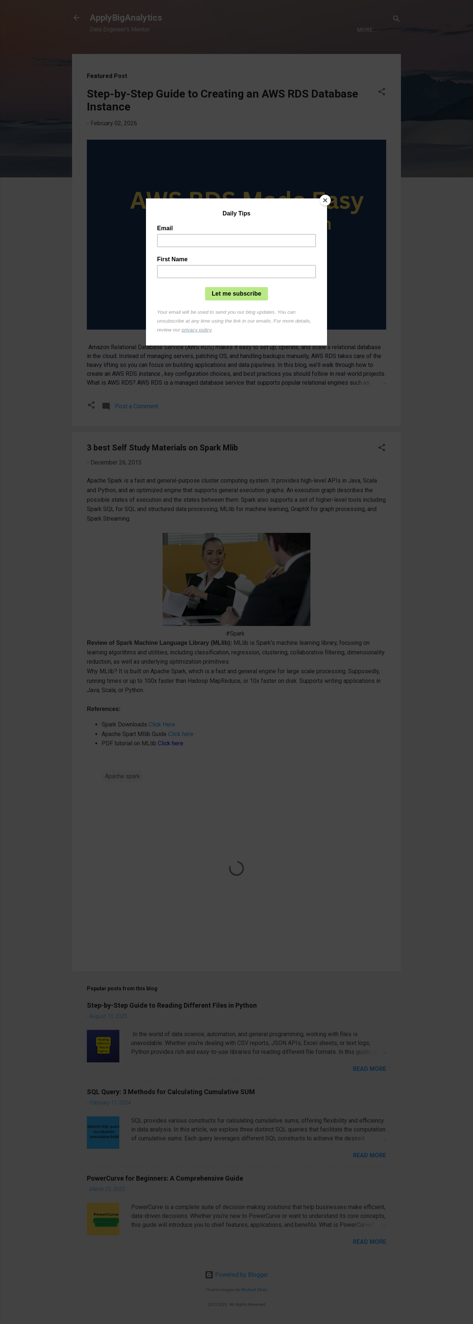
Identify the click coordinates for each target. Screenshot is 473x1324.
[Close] (325, 200)
